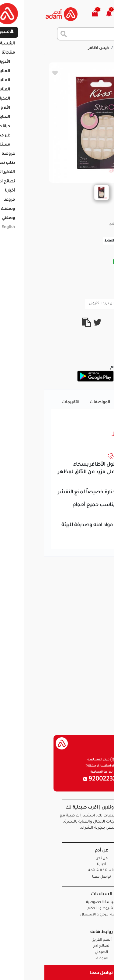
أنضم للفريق (57, 940)
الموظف (57, 959)
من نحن (57, 859)
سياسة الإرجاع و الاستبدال (57, 915)
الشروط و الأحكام (57, 909)
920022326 (57, 779)
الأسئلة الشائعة (57, 871)
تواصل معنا (57, 972)
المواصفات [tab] (55, 402)
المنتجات (79, 48)
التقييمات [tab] (26, 402)
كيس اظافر (54, 48)
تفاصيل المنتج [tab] (89, 402)
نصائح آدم (57, 946)
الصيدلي (57, 952)
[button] (67, 14)
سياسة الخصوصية (57, 902)
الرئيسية (101, 48)
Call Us (96, 303)
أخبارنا (57, 865)
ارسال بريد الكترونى (62, 303)
